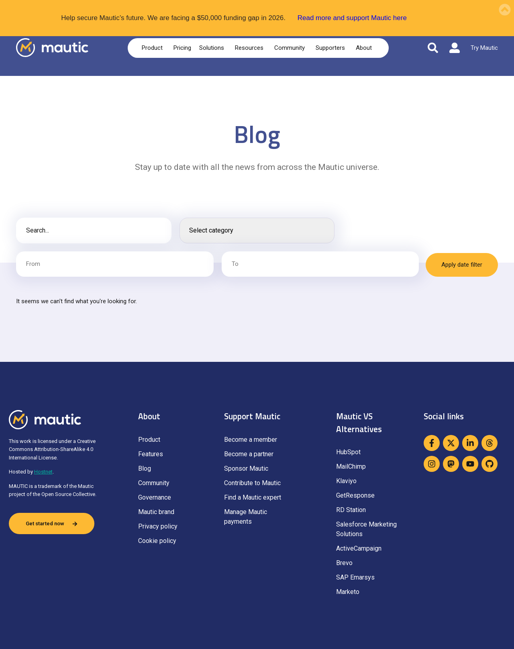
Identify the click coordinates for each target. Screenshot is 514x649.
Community (291, 48)
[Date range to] (318, 264)
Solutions (213, 48)
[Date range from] (114, 264)
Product (153, 48)
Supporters (332, 48)
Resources (250, 48)
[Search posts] (257, 230)
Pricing (182, 47)
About (365, 48)
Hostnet (43, 472)
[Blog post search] (93, 230)
